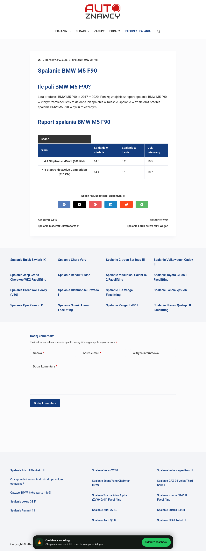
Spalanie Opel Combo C (26, 305)
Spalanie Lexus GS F (23, 501)
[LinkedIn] (110, 204)
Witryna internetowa (146, 353)
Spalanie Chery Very (72, 260)
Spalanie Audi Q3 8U (105, 520)
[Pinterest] (95, 204)
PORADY (115, 31)
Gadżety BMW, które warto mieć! (30, 492)
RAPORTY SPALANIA (138, 31)
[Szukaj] (158, 31)
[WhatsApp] (142, 204)
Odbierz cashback (156, 542)
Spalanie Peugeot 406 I (122, 305)
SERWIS (83, 31)
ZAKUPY (99, 31)
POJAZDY (64, 31)
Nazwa (38, 353)
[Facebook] (64, 204)
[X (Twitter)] (79, 204)
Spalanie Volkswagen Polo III (175, 470)
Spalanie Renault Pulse (74, 275)
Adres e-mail (92, 353)
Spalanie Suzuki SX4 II (171, 510)
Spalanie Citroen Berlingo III (125, 260)
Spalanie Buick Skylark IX (28, 260)
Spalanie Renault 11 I (23, 510)
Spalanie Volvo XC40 (105, 470)
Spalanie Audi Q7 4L (104, 510)
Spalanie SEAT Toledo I (171, 520)
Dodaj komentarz (45, 366)
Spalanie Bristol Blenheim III (28, 470)
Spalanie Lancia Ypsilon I (171, 290)
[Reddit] (126, 204)
